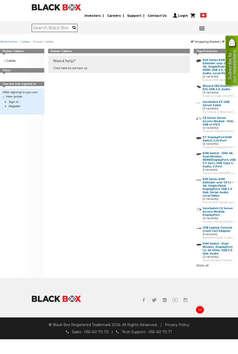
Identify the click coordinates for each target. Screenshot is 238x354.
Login (180, 15)
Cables (25, 41)
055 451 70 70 (96, 332)
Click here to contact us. (70, 68)
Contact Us (157, 16)
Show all (202, 265)
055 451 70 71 (160, 332)
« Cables (10, 60)
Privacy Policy (177, 325)
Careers (114, 16)
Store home (8, 41)
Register (15, 106)
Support (134, 16)
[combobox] (52, 27)
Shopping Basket (205, 41)
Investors (93, 16)
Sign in (14, 102)
